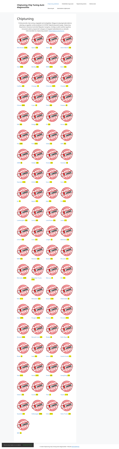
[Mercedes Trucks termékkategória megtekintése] (37, 272)
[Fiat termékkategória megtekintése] (23, 137)
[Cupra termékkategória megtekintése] (37, 99)
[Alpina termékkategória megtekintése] (37, 41)
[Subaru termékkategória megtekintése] (23, 388)
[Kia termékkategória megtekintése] (67, 195)
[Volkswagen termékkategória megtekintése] (37, 407)
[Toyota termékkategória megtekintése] (67, 388)
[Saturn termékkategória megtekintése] (52, 350)
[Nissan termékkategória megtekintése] (52, 292)
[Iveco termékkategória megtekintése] (67, 175)
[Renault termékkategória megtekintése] (23, 331)
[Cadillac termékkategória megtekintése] (23, 80)
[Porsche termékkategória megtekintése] (67, 311)
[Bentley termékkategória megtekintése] (37, 60)
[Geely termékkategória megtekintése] (52, 137)
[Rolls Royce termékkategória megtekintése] (67, 331)
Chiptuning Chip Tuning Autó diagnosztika (30, 6)
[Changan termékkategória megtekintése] (37, 80)
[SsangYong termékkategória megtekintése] (67, 369)
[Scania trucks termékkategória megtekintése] (67, 350)
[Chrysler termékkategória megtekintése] (67, 80)
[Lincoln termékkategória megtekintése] (23, 233)
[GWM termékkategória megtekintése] (23, 156)
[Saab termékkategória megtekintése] (37, 350)
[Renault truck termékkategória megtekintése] (37, 331)
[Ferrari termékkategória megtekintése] (67, 118)
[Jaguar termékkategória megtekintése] (37, 195)
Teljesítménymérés (81, 4)
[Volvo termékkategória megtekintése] (52, 407)
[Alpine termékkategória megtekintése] (52, 41)
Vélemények (51, 8)
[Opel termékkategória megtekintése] (23, 311)
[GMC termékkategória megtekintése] (67, 137)
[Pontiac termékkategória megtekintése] (52, 311)
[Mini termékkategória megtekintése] (23, 292)
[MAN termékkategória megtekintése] (23, 252)
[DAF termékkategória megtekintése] (23, 118)
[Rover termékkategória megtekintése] (23, 350)
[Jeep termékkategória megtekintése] (52, 195)
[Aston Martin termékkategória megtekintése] (67, 41)
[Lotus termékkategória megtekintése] (37, 233)
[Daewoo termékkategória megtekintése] (67, 99)
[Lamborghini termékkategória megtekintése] (23, 214)
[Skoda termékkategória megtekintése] (37, 369)
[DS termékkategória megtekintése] (52, 118)
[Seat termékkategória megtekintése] (23, 369)
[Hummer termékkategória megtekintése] (67, 156)
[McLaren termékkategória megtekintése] (67, 252)
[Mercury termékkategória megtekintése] (52, 271)
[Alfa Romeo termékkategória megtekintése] (23, 41)
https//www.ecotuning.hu (56, 31)
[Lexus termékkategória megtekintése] (67, 214)
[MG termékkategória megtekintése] (67, 271)
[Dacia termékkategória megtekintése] (52, 99)
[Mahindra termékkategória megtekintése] (67, 233)
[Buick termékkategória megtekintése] (67, 60)
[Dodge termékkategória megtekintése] (37, 118)
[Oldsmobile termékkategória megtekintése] (67, 292)
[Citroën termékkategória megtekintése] (23, 99)
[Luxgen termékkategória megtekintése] (52, 233)
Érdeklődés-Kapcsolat (67, 4)
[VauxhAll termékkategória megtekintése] (23, 407)
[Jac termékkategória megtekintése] (23, 195)
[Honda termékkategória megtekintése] (52, 156)
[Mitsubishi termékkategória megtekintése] (37, 292)
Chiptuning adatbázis (53, 4)
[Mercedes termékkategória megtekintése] (23, 271)
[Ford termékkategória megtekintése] (37, 137)
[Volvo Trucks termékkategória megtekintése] (67, 407)
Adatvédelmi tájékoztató (63, 8)
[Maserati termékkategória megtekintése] (37, 252)
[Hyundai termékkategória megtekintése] (23, 175)
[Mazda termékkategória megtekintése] (52, 252)
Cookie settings (27, 445)
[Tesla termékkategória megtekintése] (52, 388)
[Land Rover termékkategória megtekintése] (52, 214)
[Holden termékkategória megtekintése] (37, 156)
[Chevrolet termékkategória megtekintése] (52, 80)
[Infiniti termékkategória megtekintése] (37, 175)
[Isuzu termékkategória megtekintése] (52, 175)
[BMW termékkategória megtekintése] (52, 60)
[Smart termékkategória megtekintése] (52, 369)
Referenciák (92, 4)
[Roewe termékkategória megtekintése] (52, 331)
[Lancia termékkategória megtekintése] (37, 214)
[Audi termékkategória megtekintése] (23, 60)
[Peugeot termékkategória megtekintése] (37, 311)
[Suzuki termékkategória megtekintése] (37, 388)
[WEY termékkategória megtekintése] (23, 426)
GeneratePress (75, 446)
